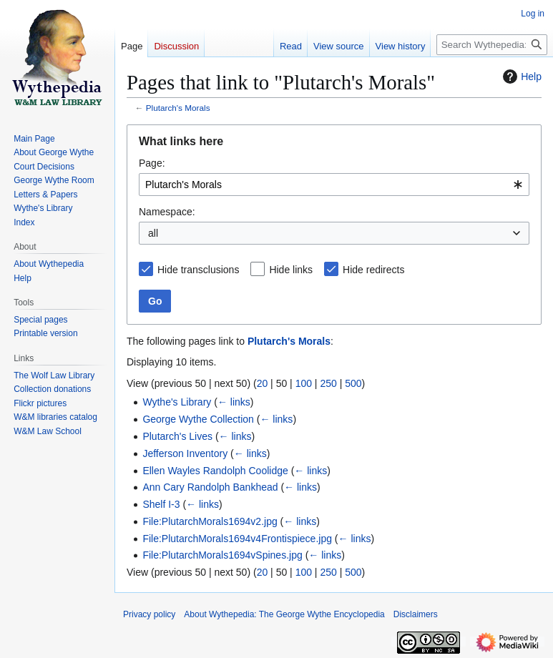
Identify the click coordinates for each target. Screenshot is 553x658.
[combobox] (334, 184)
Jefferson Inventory (184, 453)
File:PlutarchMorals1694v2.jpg (209, 521)
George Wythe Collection (198, 419)
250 (328, 383)
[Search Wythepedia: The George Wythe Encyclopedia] (491, 44)
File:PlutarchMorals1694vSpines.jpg (222, 555)
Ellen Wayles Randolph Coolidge (215, 470)
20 (262, 383)
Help (520, 76)
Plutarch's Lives (177, 436)
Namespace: (167, 211)
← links (233, 402)
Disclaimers (415, 614)
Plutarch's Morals (178, 107)
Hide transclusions (198, 269)
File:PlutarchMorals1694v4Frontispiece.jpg (237, 538)
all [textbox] (153, 233)
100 (303, 383)
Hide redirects (373, 269)
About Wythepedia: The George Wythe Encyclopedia (284, 614)
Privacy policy (149, 614)
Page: (152, 163)
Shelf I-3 (161, 504)
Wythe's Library (176, 402)
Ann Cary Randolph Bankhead (210, 487)
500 (353, 383)
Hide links (291, 269)
